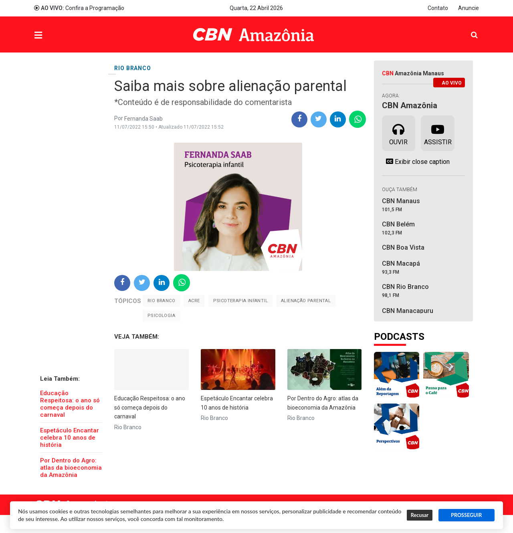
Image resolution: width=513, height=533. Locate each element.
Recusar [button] (419, 515)
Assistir (438, 132)
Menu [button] (54, 35)
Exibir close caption (416, 161)
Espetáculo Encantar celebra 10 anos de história (69, 437)
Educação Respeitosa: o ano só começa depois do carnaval (70, 404)
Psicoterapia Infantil (240, 300)
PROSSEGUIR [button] (466, 515)
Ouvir (398, 132)
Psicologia (161, 315)
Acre (194, 300)
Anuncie (468, 8)
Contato (438, 8)
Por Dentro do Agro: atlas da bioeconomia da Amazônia (71, 467)
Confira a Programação (79, 8)
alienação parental (306, 300)
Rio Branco (161, 300)
